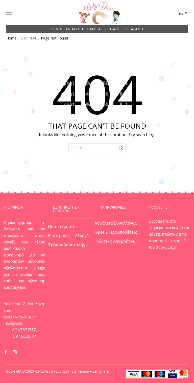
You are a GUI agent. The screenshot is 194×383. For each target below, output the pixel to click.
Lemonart (100, 371)
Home (11, 38)
